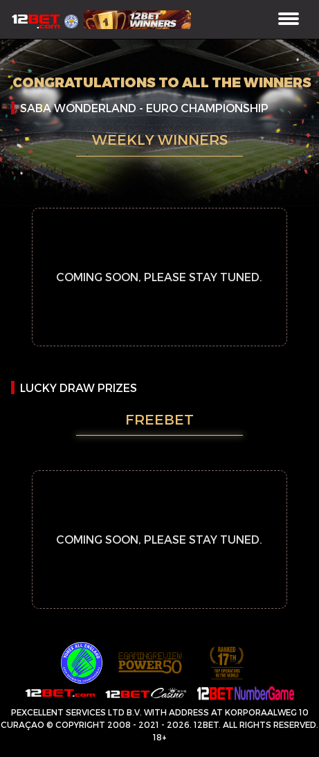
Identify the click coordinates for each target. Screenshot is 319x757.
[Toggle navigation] (288, 19)
